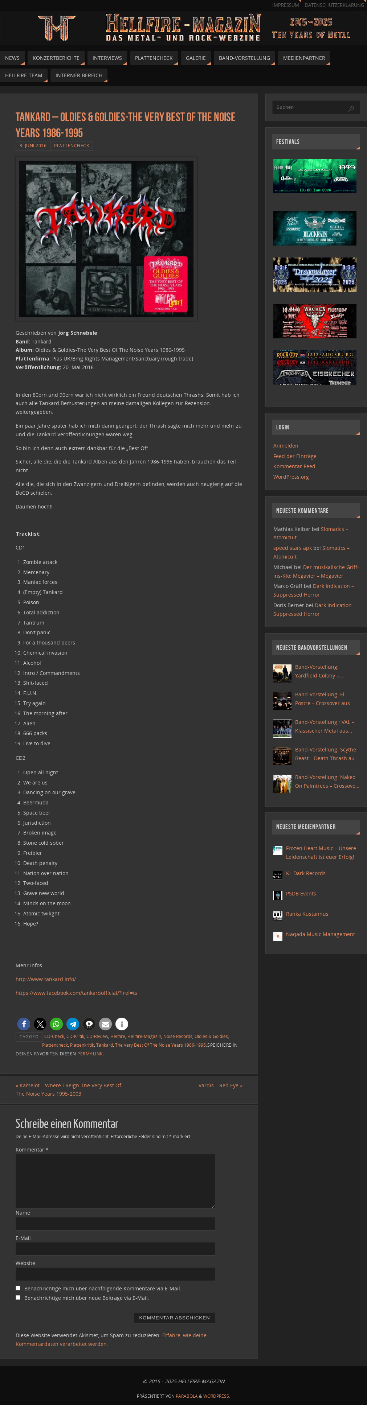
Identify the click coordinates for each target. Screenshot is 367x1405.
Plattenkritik (82, 1045)
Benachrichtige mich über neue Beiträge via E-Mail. (86, 1297)
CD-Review (97, 1036)
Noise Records (177, 1036)
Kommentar (32, 1149)
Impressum (285, 5)
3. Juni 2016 (33, 145)
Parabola (187, 1396)
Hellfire (117, 1036)
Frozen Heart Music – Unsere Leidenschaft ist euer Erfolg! (321, 852)
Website (25, 1263)
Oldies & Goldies (211, 1036)
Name (23, 1212)
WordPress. (216, 1396)
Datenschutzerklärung (334, 5)
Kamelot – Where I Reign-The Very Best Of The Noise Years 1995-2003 (68, 1089)
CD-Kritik (75, 1036)
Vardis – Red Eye (220, 1085)
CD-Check (54, 1036)
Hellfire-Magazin (144, 1036)
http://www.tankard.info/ (46, 979)
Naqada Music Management (320, 934)
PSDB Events (301, 893)
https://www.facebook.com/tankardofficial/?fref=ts (76, 992)
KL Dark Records (306, 873)
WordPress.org (291, 476)
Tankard (104, 1045)
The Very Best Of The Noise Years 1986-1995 (160, 1045)
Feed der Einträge (295, 456)
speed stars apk (292, 547)
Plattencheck (71, 145)
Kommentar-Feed (294, 466)
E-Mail (23, 1238)
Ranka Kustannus (307, 913)
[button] (23, 1024)
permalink (90, 1053)
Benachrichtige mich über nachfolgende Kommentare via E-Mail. (103, 1288)
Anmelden (285, 445)
